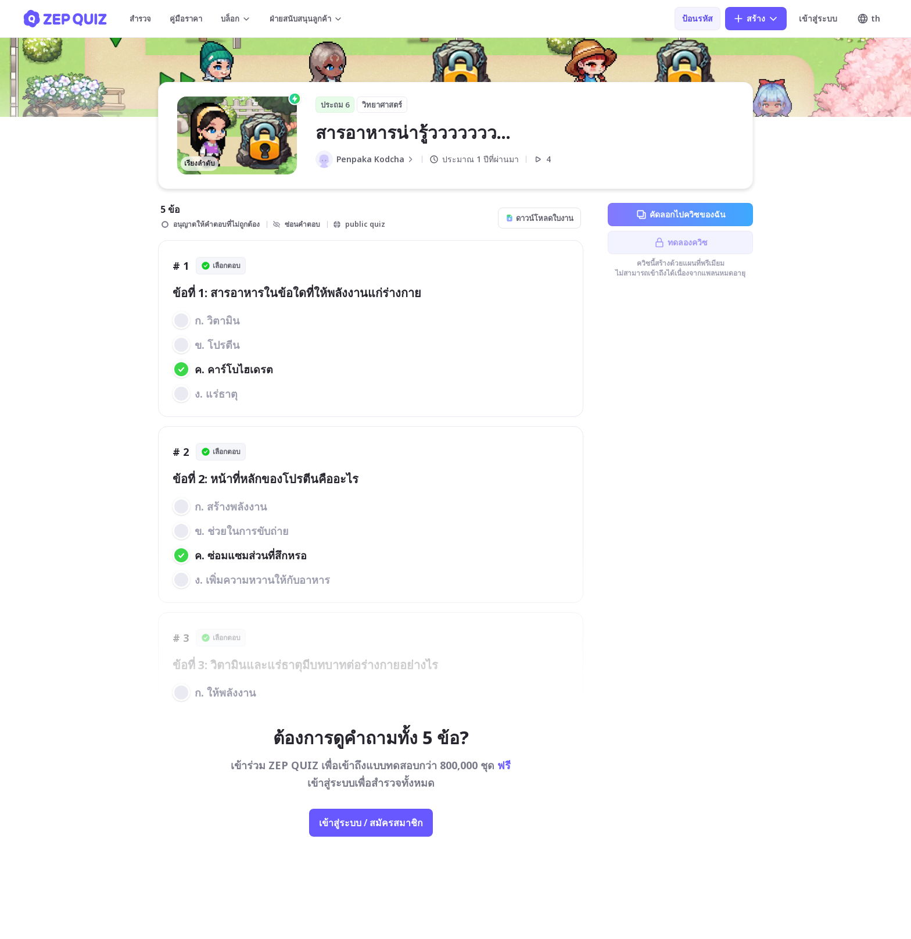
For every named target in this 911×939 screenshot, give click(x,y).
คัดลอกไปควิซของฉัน (681, 214)
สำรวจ (140, 18)
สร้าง (756, 18)
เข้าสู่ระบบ (818, 18)
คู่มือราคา (186, 18)
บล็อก (236, 18)
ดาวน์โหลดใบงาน (539, 218)
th (868, 18)
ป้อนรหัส (697, 18)
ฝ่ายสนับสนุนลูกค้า (306, 18)
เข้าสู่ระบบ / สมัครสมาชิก (371, 822)
